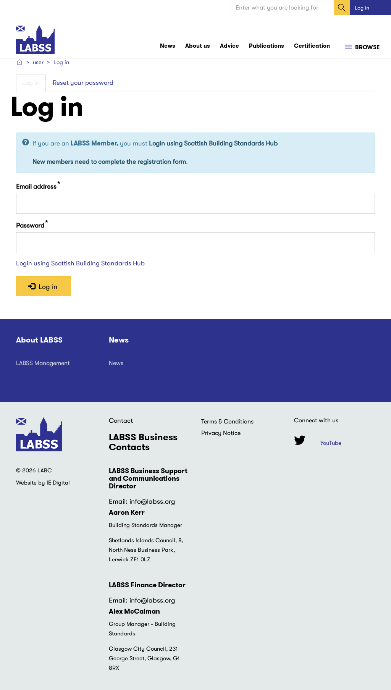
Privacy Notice (221, 433)
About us (197, 46)
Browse (367, 47)
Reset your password (83, 82)
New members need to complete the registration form (109, 161)
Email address (36, 186)
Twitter (299, 440)
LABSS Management (43, 363)
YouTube (330, 443)
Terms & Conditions (227, 421)
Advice (229, 46)
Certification (312, 46)
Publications (266, 46)
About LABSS (39, 339)
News (167, 46)
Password (30, 225)
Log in (362, 8)
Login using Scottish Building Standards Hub (213, 143)
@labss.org (158, 501)
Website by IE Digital (43, 482)
